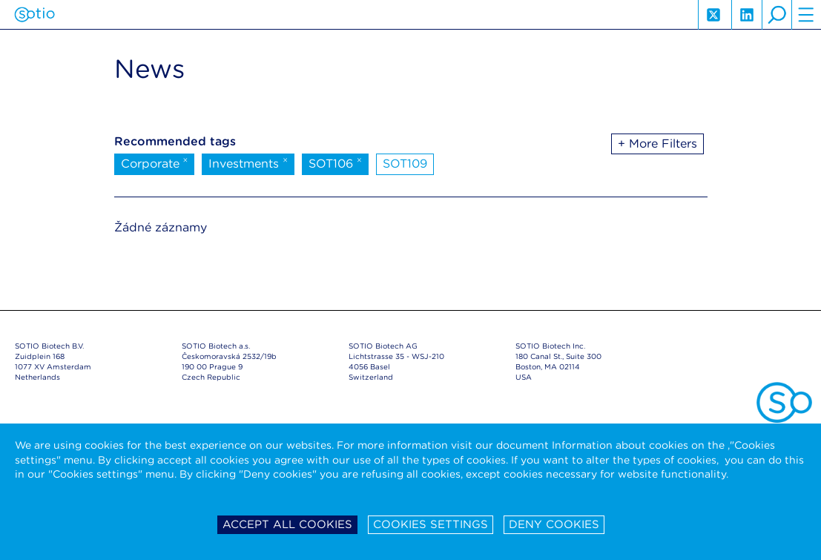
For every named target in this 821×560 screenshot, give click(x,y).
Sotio (34, 15)
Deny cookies (554, 524)
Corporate (154, 162)
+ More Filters (657, 143)
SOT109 (405, 164)
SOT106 (335, 162)
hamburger (806, 15)
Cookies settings (430, 524)
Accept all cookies (287, 524)
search (776, 15)
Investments (248, 162)
